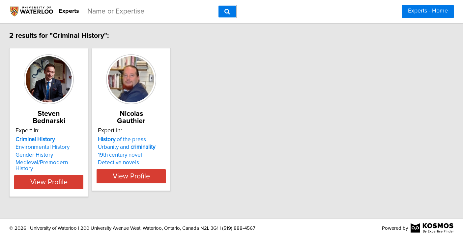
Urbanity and (167, 140)
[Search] (227, 11)
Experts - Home (428, 11)
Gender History (59, 148)
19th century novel (161, 148)
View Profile (81, 168)
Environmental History (67, 140)
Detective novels (159, 155)
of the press (163, 132)
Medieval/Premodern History (75, 155)
